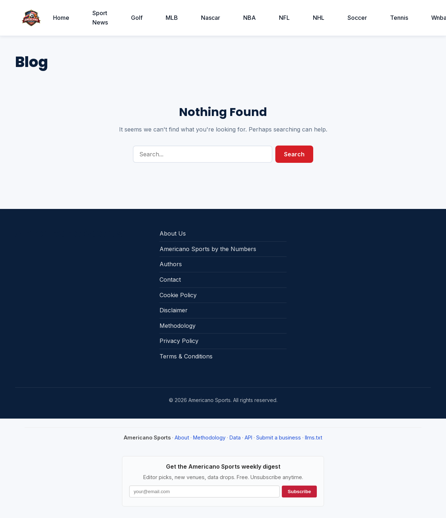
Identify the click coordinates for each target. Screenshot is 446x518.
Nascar (210, 17)
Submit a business (278, 437)
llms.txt (313, 437)
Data (235, 437)
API (248, 437)
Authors (170, 264)
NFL (284, 17)
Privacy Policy (178, 340)
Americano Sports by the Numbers (207, 249)
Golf (137, 17)
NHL (318, 17)
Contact (170, 279)
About (182, 437)
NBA (249, 17)
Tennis (399, 17)
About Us (172, 233)
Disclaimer (173, 310)
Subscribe (299, 491)
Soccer (357, 17)
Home (61, 17)
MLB (172, 17)
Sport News (100, 17)
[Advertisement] (361, 271)
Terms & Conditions (186, 356)
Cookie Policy (178, 295)
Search (294, 154)
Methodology (177, 325)
